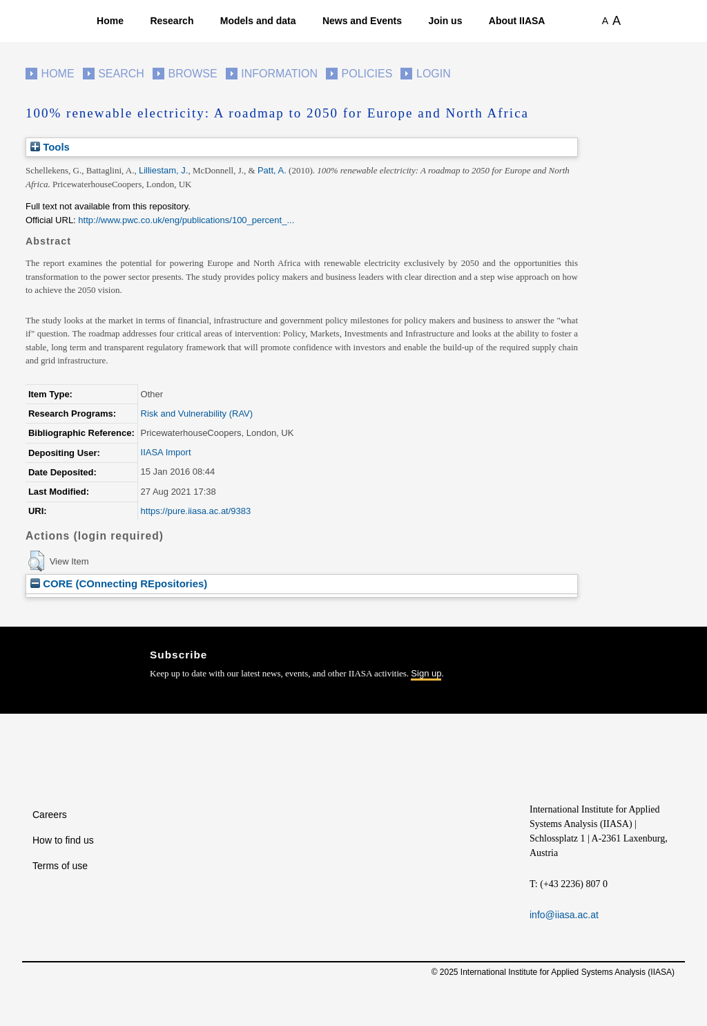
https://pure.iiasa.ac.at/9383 (196, 511)
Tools (50, 147)
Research (171, 20)
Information (279, 73)
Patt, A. (272, 170)
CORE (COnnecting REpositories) (118, 583)
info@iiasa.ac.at (564, 914)
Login (433, 73)
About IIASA (517, 20)
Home (110, 20)
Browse (192, 73)
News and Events (362, 20)
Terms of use (60, 865)
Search (121, 73)
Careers (49, 814)
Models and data (258, 20)
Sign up (426, 673)
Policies (367, 73)
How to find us (63, 840)
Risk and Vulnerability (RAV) (197, 413)
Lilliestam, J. (163, 170)
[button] (36, 561)
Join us (445, 20)
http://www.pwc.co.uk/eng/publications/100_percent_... (186, 220)
